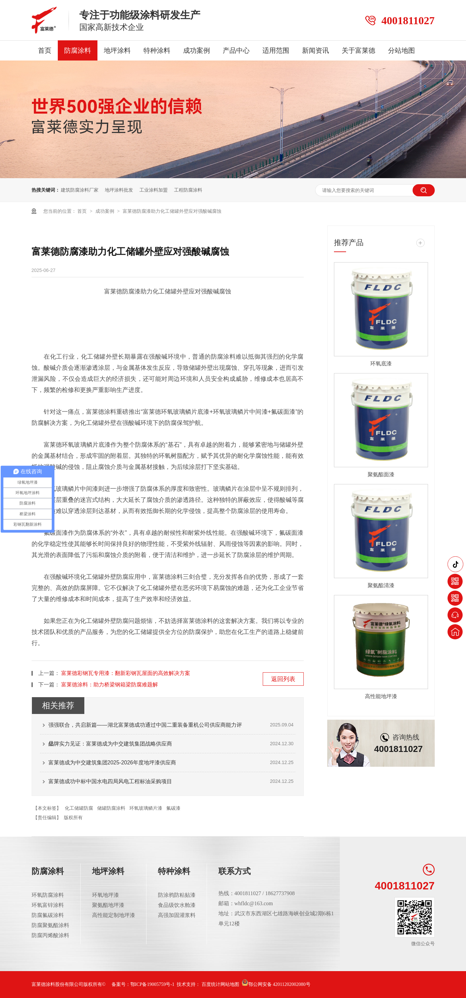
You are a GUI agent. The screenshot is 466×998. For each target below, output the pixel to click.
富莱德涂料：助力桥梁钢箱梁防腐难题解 (109, 684)
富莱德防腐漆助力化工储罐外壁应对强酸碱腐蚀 (172, 211)
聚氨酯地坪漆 (108, 905)
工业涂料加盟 (153, 190)
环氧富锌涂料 (48, 905)
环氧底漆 (381, 363)
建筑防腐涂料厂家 (79, 190)
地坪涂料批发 (119, 190)
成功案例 (196, 50)
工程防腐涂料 (188, 190)
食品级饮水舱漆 (177, 905)
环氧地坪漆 (105, 895)
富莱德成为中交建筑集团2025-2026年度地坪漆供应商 (112, 762)
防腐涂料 (77, 50)
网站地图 (229, 984)
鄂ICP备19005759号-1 (152, 984)
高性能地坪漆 (381, 696)
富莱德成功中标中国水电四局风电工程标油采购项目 (110, 781)
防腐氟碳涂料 (48, 915)
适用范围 (275, 50)
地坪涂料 (117, 50)
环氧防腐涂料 (48, 895)
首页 (44, 50)
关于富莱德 (358, 50)
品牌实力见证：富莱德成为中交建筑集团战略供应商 (110, 744)
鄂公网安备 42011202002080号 (276, 984)
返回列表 (283, 679)
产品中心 (236, 50)
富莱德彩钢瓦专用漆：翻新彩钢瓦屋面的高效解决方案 (125, 673)
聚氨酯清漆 (381, 585)
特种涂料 (156, 50)
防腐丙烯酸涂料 (50, 935)
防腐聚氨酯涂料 (50, 925)
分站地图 (401, 50)
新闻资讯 (315, 50)
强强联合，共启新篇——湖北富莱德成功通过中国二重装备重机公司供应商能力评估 (145, 728)
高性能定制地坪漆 (113, 915)
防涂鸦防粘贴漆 (177, 895)
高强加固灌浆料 (177, 915)
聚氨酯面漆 (381, 474)
